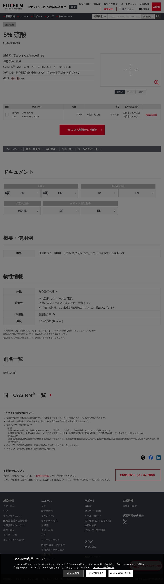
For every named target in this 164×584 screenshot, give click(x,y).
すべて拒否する (96, 573)
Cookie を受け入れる (120, 573)
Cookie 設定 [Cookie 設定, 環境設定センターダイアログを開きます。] (73, 573)
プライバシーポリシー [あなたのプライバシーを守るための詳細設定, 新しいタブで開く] (103, 567)
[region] (82, 569)
